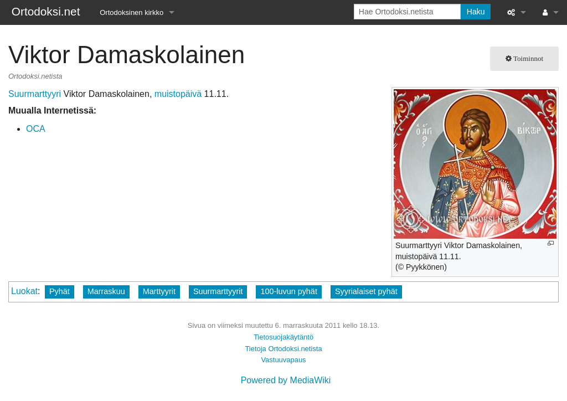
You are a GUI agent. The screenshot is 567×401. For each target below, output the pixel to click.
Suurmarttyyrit (218, 291)
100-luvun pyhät (288, 291)
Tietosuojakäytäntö (283, 337)
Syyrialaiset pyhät (366, 291)
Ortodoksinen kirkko (131, 12)
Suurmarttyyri (34, 94)
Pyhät (59, 291)
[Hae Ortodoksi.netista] (407, 11)
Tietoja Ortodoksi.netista (283, 349)
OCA (35, 128)
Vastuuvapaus (283, 360)
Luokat (24, 291)
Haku (476, 11)
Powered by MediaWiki (286, 380)
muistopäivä (178, 94)
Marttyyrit (159, 291)
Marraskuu (106, 291)
